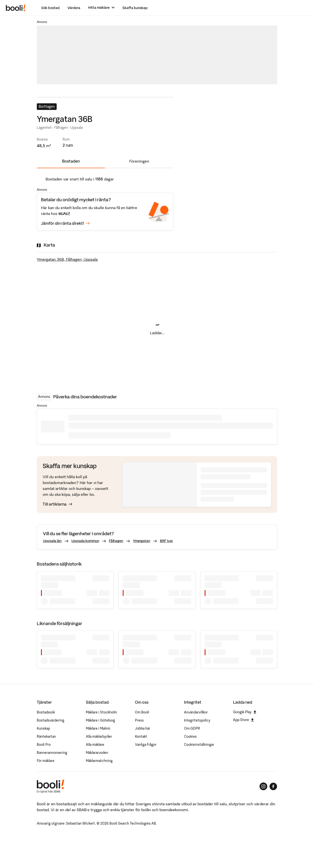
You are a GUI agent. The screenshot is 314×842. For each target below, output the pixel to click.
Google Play (244, 712)
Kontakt (141, 736)
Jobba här (142, 728)
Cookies (190, 736)
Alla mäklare (95, 744)
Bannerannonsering (52, 752)
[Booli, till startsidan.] (16, 7)
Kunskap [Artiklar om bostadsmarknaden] (43, 728)
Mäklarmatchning (99, 761)
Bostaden (71, 161)
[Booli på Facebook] (273, 786)
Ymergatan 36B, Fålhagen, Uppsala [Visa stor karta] (67, 259)
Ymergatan (141, 541)
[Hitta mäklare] (101, 7)
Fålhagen (116, 541)
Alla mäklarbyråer (99, 736)
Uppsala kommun (85, 541)
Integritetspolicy (197, 720)
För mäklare (45, 761)
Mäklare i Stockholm (101, 712)
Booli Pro (44, 744)
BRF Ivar (166, 541)
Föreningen (139, 161)
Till (57, 504)
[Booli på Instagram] (263, 786)
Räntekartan (46, 736)
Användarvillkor (196, 712)
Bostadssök (46, 712)
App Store (243, 720)
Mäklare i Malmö (98, 728)
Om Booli (142, 712)
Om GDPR (192, 728)
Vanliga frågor (146, 744)
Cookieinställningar (199, 744)
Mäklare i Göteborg (100, 720)
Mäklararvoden (97, 752)
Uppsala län (52, 541)
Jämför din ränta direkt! (65, 223)
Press (139, 720)
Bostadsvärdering (50, 720)
